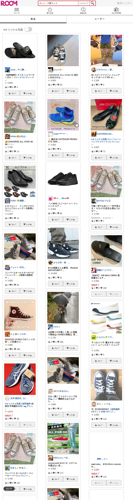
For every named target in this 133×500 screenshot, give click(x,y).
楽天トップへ (124, 3)
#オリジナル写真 (13, 404)
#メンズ (18, 77)
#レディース (28, 77)
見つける (49, 10)
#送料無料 (26, 404)
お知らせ (83, 10)
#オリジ (109, 411)
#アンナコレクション (110, 142)
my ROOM (116, 10)
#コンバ (24, 475)
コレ (13, 93)
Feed (16, 10)
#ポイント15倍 (98, 411)
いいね (29, 93)
